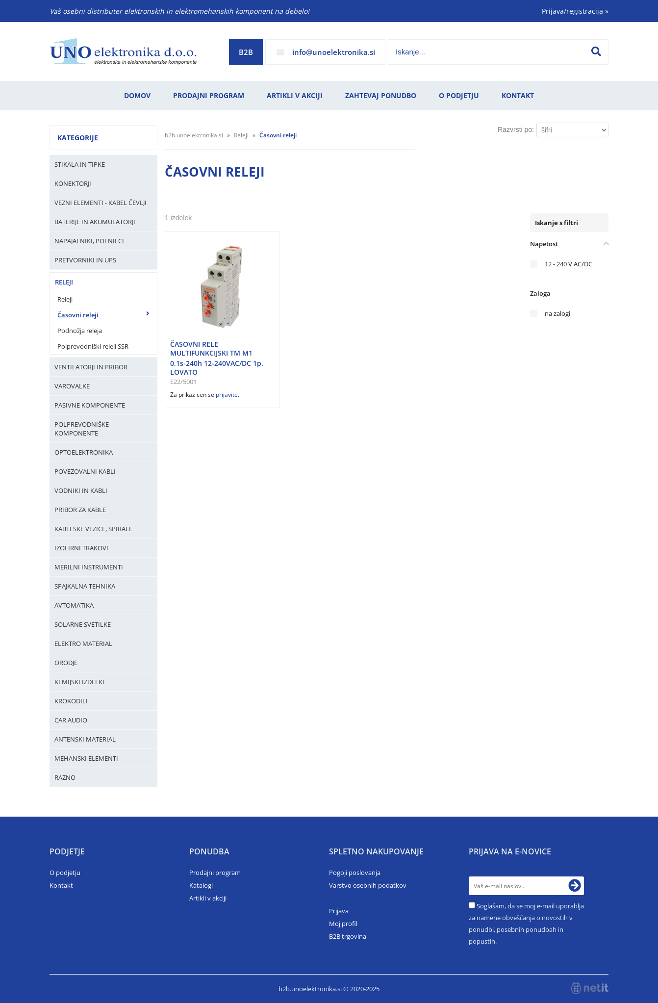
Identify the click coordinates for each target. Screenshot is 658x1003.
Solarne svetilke (82, 624)
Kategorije (77, 137)
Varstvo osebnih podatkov (367, 885)
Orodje (65, 662)
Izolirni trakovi (81, 547)
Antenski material (85, 739)
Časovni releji (78, 314)
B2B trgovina (347, 936)
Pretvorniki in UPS (85, 260)
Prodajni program (208, 95)
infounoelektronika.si (333, 52)
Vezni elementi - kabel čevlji (100, 202)
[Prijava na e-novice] (574, 885)
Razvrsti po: (516, 129)
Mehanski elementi (86, 758)
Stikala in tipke (79, 164)
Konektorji (72, 183)
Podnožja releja (79, 330)
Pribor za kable (80, 509)
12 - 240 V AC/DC (568, 264)
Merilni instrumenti (88, 567)
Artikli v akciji (295, 95)
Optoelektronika (83, 452)
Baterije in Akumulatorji (94, 221)
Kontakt (518, 95)
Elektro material (83, 643)
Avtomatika (74, 605)
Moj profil (343, 923)
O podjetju (459, 95)
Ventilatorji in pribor (90, 366)
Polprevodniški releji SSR (92, 346)
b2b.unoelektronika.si (194, 135)
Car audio (70, 720)
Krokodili (71, 700)
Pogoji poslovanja (354, 872)
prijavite (227, 394)
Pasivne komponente (89, 405)
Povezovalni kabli (85, 471)
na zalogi (557, 313)
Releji (64, 282)
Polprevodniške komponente (81, 428)
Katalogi (201, 885)
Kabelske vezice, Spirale (93, 528)
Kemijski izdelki (79, 681)
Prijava (339, 910)
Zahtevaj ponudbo (380, 95)
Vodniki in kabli (80, 490)
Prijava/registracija (575, 11)
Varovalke (72, 386)
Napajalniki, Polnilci (89, 240)
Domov (137, 95)
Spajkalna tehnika (84, 586)
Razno (65, 777)
